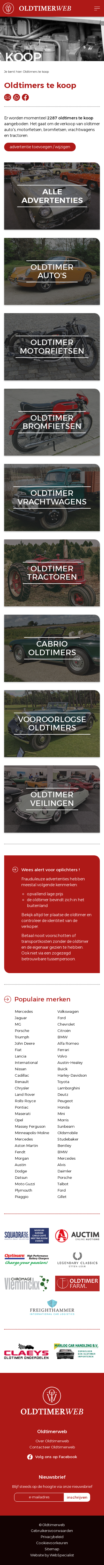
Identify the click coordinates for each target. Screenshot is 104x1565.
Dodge (21, 1171)
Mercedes (24, 1011)
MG (18, 1024)
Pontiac (22, 1107)
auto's (10, 129)
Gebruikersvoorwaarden (52, 1531)
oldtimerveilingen (52, 799)
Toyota (63, 1081)
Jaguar (21, 1018)
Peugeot (65, 1101)
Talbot (63, 1184)
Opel (19, 1120)
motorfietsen (29, 129)
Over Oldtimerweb (52, 1441)
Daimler (64, 1171)
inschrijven (77, 1497)
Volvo (62, 1056)
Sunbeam (66, 1126)
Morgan (22, 1158)
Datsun (21, 1177)
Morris (63, 1120)
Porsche (22, 1030)
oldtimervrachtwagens (52, 497)
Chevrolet (66, 1024)
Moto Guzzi (25, 1184)
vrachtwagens (81, 129)
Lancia (20, 1056)
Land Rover (25, 1094)
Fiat (18, 1049)
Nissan (20, 1069)
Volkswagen (68, 1011)
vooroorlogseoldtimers (52, 724)
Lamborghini (68, 1088)
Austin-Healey (70, 1062)
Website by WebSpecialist (52, 1555)
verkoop (67, 123)
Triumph (22, 1037)
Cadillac (22, 1075)
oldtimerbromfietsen (52, 422)
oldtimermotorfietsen (52, 347)
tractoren (18, 135)
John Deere (25, 1043)
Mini (61, 1113)
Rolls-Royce (25, 1101)
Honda (63, 1107)
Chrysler (22, 1088)
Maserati (23, 1113)
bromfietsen (54, 129)
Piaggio (21, 1196)
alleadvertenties (52, 196)
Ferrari (63, 1049)
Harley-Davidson (72, 1075)
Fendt (20, 1152)
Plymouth (23, 1190)
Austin (20, 1164)
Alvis (61, 1164)
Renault (22, 1081)
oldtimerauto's (52, 271)
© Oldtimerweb (52, 1525)
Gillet (62, 1196)
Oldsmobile (67, 1133)
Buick (62, 1069)
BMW (62, 1037)
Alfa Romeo (68, 1043)
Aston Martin (26, 1145)
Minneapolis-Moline (32, 1133)
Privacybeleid (52, 1537)
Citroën (64, 1030)
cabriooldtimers (52, 648)
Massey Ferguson (30, 1126)
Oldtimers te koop (36, 72)
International (26, 1062)
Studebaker (67, 1139)
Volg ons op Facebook (56, 1457)
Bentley (64, 1145)
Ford (61, 1018)
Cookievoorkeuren (52, 1543)
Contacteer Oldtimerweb (52, 1447)
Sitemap (52, 1549)
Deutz (62, 1094)
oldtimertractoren (52, 573)
